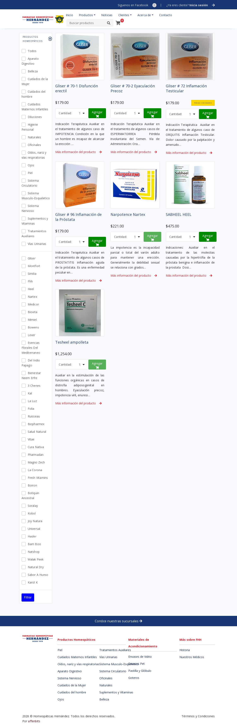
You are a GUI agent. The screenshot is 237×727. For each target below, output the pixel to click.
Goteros (133, 678)
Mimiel (32, 320)
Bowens (33, 327)
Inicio (69, 15)
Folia (31, 409)
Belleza (33, 71)
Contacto (165, 15)
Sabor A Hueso (38, 575)
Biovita (32, 312)
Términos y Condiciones (198, 716)
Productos (86, 15)
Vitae (31, 439)
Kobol (32, 513)
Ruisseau (34, 416)
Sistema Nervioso (30, 208)
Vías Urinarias (37, 244)
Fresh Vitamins (38, 478)
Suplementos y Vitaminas (35, 220)
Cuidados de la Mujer (35, 81)
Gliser (31, 258)
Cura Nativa (36, 447)
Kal (30, 393)
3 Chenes (34, 386)
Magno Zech (36, 462)
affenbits (34, 721)
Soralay (33, 506)
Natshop (34, 552)
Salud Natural (37, 432)
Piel (30, 173)
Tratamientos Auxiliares (34, 233)
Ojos (31, 165)
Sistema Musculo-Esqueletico (36, 195)
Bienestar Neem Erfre (31, 375)
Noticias (107, 15)
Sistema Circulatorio (30, 183)
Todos (32, 51)
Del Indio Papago (31, 362)
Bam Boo (34, 544)
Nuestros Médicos (191, 657)
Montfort (34, 266)
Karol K (33, 582)
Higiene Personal (30, 127)
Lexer (31, 335)
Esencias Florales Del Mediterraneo (31, 348)
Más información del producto (78, 152)
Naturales (34, 137)
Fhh (30, 281)
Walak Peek (36, 559)
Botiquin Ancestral (30, 495)
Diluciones (35, 117)
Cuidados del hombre (33, 94)
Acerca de (144, 15)
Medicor (33, 304)
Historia (184, 650)
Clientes (123, 15)
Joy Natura (35, 521)
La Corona (35, 470)
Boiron (32, 485)
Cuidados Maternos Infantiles (35, 106)
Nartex (32, 297)
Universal (34, 529)
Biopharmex (36, 424)
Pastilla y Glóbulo (139, 671)
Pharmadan (36, 455)
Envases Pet (136, 664)
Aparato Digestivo (30, 61)
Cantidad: (65, 113)
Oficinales (34, 145)
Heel (31, 289)
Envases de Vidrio (140, 657)
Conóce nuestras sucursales (118, 621)
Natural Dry (36, 567)
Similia (32, 274)
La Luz (32, 401)
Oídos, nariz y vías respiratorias (34, 155)
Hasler (32, 536)
